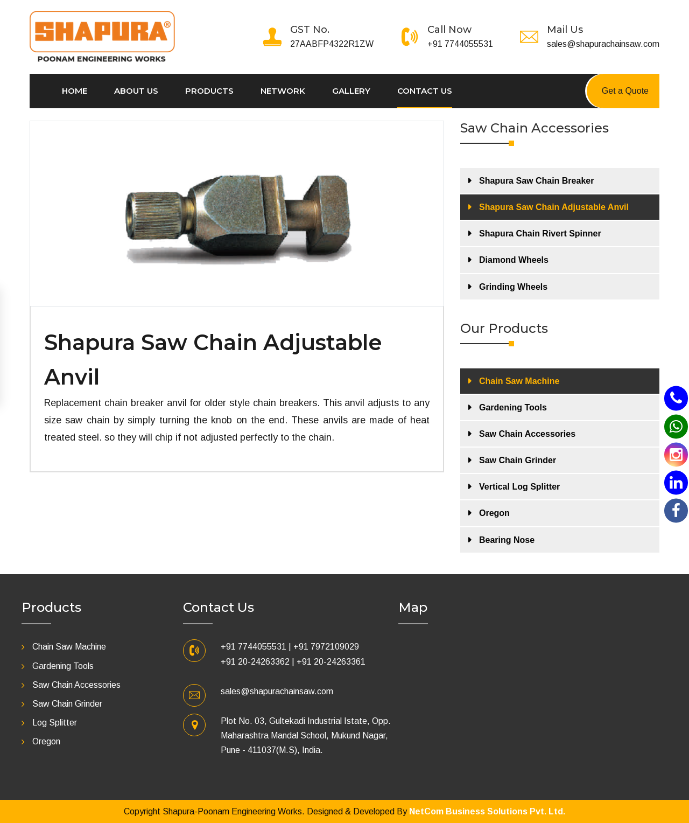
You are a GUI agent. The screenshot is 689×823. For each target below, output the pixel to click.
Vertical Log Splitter (519, 486)
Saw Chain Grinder (517, 460)
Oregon (494, 513)
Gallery (351, 91)
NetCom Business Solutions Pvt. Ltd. (487, 811)
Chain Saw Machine (519, 381)
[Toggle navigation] (182, 18)
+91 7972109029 (326, 646)
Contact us (424, 91)
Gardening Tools (513, 407)
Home (74, 91)
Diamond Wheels (514, 259)
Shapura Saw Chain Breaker (536, 180)
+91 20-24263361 (331, 661)
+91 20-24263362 (255, 661)
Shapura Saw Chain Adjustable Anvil (554, 207)
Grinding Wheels (513, 286)
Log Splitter (54, 722)
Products (209, 91)
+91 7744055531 (460, 43)
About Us (136, 91)
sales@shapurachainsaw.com (603, 43)
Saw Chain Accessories (527, 433)
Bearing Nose (507, 540)
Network (283, 91)
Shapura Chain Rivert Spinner (540, 233)
